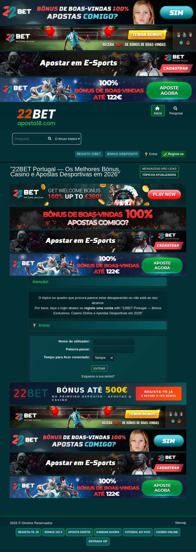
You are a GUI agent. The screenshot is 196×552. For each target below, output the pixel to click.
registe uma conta (98, 308)
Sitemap (180, 523)
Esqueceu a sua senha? (98, 376)
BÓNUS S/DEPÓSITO (122, 154)
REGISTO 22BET (89, 154)
